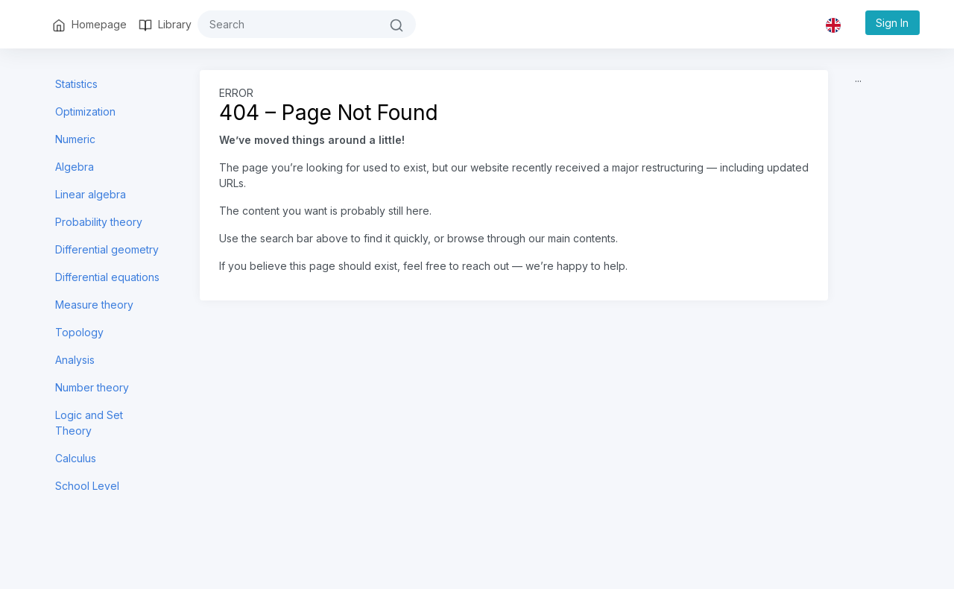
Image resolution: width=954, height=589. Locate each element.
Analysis (75, 359)
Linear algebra (90, 194)
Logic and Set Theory (89, 423)
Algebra (74, 166)
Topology (79, 332)
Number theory (92, 387)
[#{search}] (288, 24)
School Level (87, 485)
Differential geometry (107, 249)
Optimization (85, 111)
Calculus (75, 458)
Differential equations (107, 277)
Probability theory (98, 221)
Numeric (75, 139)
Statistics (76, 84)
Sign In (892, 22)
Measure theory (94, 304)
